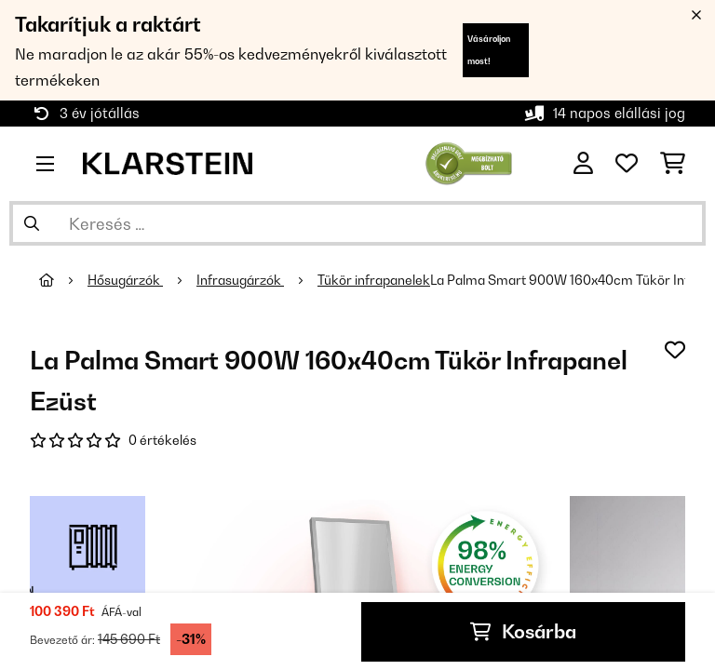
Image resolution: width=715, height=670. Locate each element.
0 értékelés (162, 440)
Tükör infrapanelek (373, 280)
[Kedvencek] (626, 164)
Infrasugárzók (240, 280)
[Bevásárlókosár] (672, 164)
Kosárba (523, 632)
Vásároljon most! (488, 50)
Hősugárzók (125, 280)
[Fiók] (583, 164)
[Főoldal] (63, 280)
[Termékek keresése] (357, 223)
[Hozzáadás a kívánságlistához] (675, 350)
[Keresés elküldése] (31, 223)
